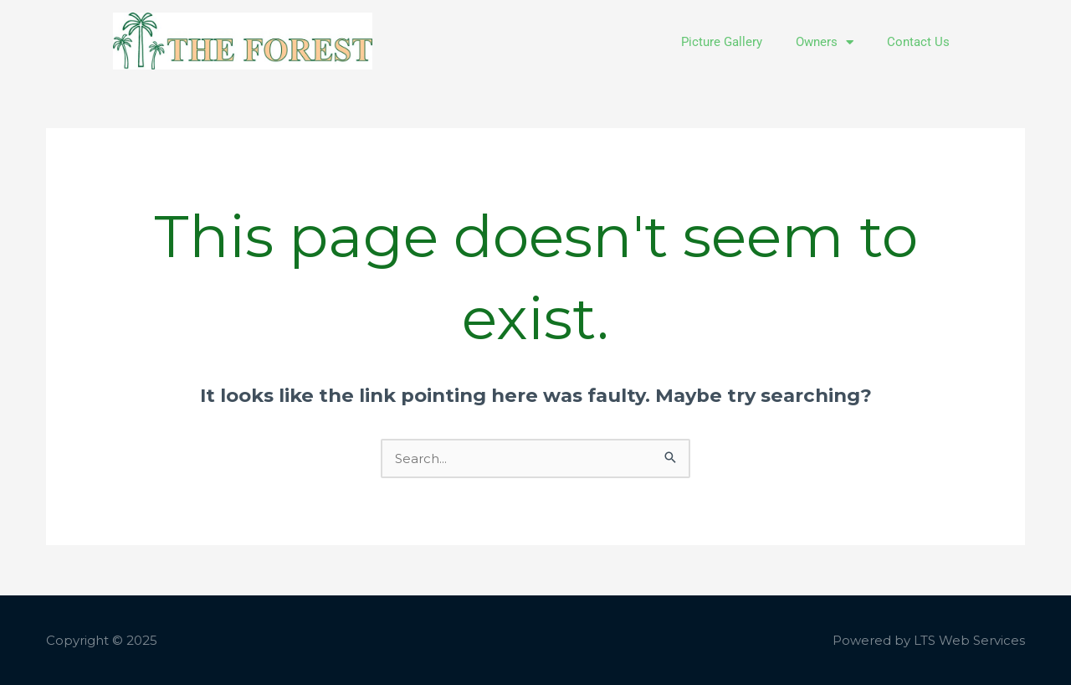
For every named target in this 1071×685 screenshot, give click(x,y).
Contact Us (918, 41)
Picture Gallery (721, 41)
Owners (824, 42)
